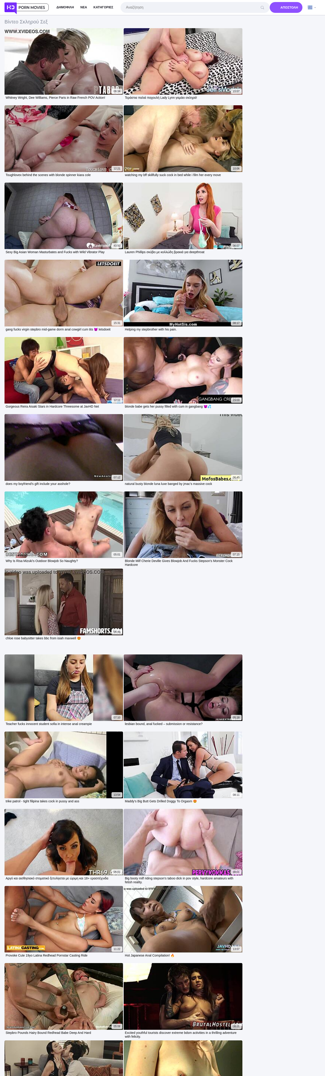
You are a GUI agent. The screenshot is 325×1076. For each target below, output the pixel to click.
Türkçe (134, 1046)
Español (110, 1041)
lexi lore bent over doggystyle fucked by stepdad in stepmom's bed (61, 879)
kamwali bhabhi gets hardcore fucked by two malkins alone (55, 912)
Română (67, 1041)
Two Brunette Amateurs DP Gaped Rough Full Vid (48, 923)
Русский (96, 1041)
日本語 (208, 1041)
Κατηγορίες (103, 7)
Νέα (83, 7)
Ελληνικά (201, 1046)
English (98, 1046)
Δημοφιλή (65, 7)
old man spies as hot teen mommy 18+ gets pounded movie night (60, 868)
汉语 (213, 1046)
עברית (43, 1041)
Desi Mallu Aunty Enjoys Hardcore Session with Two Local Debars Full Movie (69, 944)
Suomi (176, 1046)
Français (175, 1041)
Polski (54, 1041)
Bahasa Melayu (156, 1041)
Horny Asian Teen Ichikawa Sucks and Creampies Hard (52, 966)
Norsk (123, 1046)
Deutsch (234, 1041)
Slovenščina (192, 1041)
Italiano (220, 1041)
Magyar (123, 1041)
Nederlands (284, 1041)
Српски (111, 1046)
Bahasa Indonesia (307, 1041)
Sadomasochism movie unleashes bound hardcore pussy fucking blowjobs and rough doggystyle (85, 955)
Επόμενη (225, 598)
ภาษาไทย (248, 1041)
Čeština (136, 1041)
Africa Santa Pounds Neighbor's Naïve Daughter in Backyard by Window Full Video (74, 901)
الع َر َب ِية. (12, 1041)
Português (29, 1041)
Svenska (81, 1041)
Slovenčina (266, 1041)
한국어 (146, 1046)
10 (205, 598)
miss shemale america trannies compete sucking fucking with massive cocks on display (77, 890)
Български (161, 1046)
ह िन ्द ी (226, 1046)
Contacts (185, 1058)
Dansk (187, 1046)
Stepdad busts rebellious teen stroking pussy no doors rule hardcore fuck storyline (73, 933)
